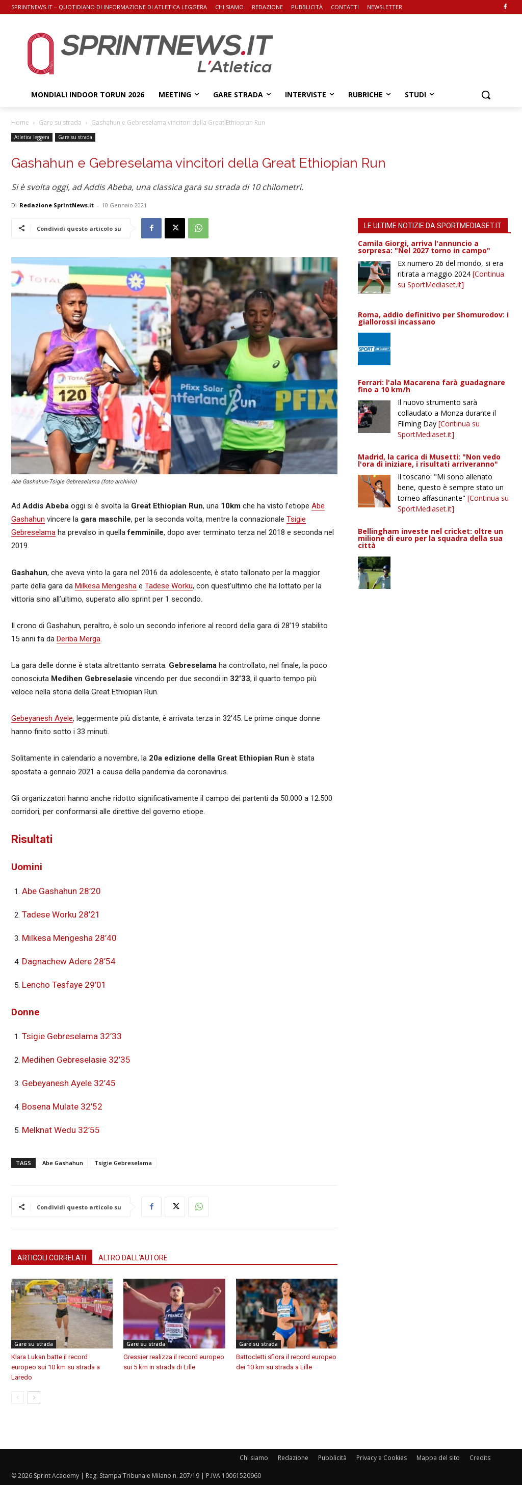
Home (20, 122)
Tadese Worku (169, 585)
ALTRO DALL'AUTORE (133, 1258)
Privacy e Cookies (381, 1457)
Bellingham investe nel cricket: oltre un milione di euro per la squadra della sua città (430, 538)
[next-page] (34, 1397)
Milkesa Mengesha (106, 585)
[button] (486, 95)
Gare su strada (60, 122)
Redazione (293, 1457)
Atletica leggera (31, 137)
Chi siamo (254, 1457)
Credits (479, 1457)
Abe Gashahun (62, 1163)
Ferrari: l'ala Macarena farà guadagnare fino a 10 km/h (431, 385)
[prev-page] (17, 1397)
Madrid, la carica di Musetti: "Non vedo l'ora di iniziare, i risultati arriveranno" (429, 460)
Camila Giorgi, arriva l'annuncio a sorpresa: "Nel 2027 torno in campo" (424, 246)
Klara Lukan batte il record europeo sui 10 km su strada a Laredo (55, 1367)
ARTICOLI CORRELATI (51, 1258)
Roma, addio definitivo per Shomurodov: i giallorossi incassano (433, 318)
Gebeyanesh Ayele (42, 718)
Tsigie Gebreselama (123, 1163)
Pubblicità (332, 1457)
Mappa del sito (438, 1457)
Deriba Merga (78, 638)
